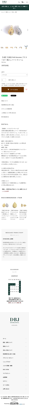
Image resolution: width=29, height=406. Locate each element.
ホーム (4, 338)
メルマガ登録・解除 (7, 365)
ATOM (7, 369)
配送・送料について (7, 342)
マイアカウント (6, 373)
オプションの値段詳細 (6, 108)
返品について (4, 100)
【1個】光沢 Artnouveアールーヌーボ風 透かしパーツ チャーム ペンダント (5, 214)
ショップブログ (6, 361)
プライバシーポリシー (8, 357)
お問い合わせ (6, 388)
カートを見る (6, 385)
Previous (1, 30)
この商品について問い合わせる (8, 112)
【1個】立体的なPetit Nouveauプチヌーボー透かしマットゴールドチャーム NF (23, 214)
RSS (4, 369)
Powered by (14, 403)
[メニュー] (27, 2)
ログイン (5, 381)
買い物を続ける (5, 116)
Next (27, 30)
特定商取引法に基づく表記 (7, 104)
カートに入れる (13, 89)
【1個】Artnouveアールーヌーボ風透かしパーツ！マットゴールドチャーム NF (14, 214)
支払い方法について (7, 350)
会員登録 (5, 377)
